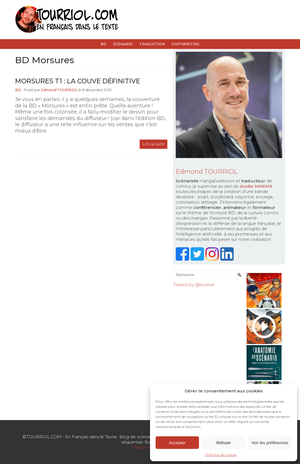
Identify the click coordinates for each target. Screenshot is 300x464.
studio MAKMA (256, 186)
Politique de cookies (221, 455)
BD (103, 44)
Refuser (223, 442)
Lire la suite (153, 144)
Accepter (177, 442)
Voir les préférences (270, 442)
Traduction (152, 44)
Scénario (123, 44)
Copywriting (186, 44)
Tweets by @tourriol (193, 284)
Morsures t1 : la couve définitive (77, 81)
